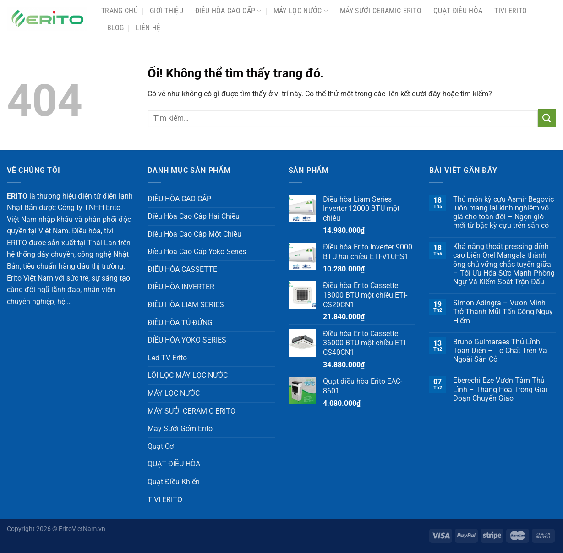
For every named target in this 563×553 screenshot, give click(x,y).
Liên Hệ (148, 27)
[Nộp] (547, 118)
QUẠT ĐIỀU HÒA (457, 10)
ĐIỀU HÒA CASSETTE (182, 269)
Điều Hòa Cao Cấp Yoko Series (197, 251)
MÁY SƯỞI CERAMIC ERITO (380, 10)
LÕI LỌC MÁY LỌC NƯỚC (188, 375)
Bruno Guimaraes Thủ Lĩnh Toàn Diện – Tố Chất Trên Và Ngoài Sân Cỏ (500, 350)
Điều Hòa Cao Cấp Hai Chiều (194, 216)
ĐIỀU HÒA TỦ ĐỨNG (180, 322)
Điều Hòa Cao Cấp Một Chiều (194, 234)
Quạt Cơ (161, 446)
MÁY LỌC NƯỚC (300, 11)
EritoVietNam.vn (82, 529)
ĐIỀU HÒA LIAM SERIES (186, 304)
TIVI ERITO (510, 10)
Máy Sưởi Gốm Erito (180, 428)
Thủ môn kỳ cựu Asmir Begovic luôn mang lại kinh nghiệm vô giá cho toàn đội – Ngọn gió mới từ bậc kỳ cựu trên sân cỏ (503, 212)
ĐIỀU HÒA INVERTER (181, 286)
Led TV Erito (167, 358)
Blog (115, 27)
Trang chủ (119, 10)
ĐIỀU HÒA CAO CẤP (228, 11)
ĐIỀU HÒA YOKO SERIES (187, 340)
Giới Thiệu (166, 10)
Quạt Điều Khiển (174, 481)
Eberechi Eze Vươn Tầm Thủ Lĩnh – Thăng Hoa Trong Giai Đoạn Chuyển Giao (500, 389)
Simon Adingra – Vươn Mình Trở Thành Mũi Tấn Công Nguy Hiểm (503, 312)
